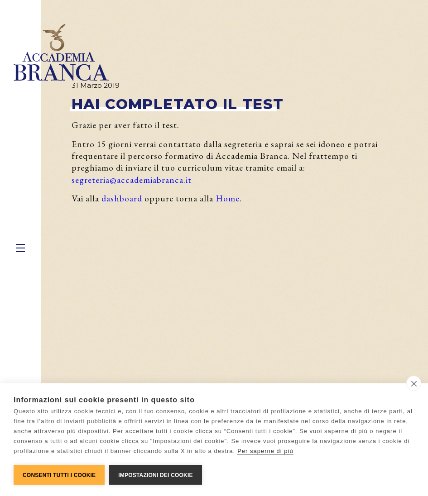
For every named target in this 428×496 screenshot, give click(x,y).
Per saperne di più (265, 451)
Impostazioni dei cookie (155, 475)
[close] (413, 383)
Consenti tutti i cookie (59, 475)
